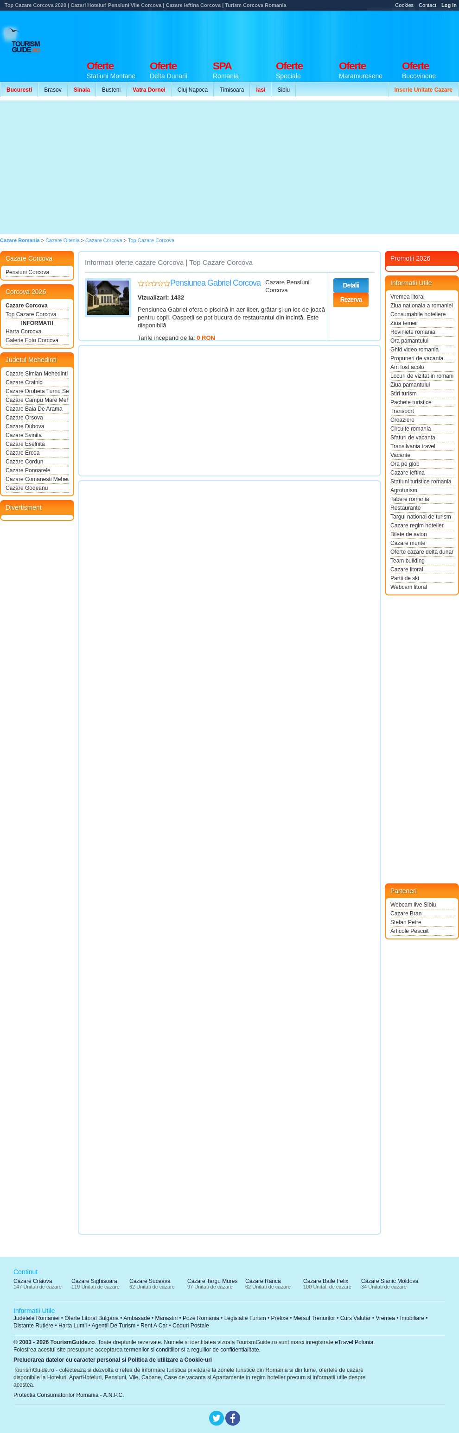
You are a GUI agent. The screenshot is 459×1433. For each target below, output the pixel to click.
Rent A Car (153, 1325)
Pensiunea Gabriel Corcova (215, 283)
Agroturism (403, 490)
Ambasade (136, 1318)
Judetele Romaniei (36, 1318)
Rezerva (351, 299)
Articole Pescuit (409, 931)
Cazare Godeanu (27, 488)
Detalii (351, 285)
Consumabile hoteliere (418, 314)
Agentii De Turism (114, 1325)
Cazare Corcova (27, 305)
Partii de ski (404, 578)
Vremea (385, 1318)
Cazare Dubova (25, 426)
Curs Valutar (355, 1318)
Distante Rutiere (33, 1325)
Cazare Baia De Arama (34, 409)
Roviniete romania (412, 332)
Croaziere (402, 420)
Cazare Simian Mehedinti (37, 373)
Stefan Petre (405, 922)
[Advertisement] (171, 167)
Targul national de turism (420, 516)
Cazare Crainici (25, 382)
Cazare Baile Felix (325, 1281)
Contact (427, 5)
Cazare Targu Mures (212, 1281)
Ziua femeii (404, 323)
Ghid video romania (414, 349)
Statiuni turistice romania (420, 481)
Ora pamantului (409, 341)
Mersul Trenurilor (314, 1318)
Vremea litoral (407, 297)
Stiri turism (403, 393)
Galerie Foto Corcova (32, 340)
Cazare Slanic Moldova (389, 1281)
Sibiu (283, 90)
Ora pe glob (405, 464)
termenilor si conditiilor (151, 1349)
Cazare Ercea (22, 453)
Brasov (52, 90)
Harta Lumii (72, 1325)
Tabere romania (409, 499)
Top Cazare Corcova (31, 314)
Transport (402, 411)
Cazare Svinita (24, 435)
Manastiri (166, 1318)
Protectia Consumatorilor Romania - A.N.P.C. (68, 1395)
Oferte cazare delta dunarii (421, 552)
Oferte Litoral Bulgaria (91, 1318)
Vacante (400, 455)
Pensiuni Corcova (27, 272)
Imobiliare (412, 1318)
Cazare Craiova (32, 1281)
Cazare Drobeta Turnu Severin (37, 391)
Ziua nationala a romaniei (421, 305)
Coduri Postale (190, 1325)
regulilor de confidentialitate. (226, 1349)
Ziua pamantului (410, 385)
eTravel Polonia (354, 1342)
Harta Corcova (23, 331)
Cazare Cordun (24, 461)
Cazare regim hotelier (417, 525)
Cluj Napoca (193, 90)
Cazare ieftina (407, 472)
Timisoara (232, 90)
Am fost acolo (407, 367)
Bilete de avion (408, 534)
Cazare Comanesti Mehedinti (37, 479)
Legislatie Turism (245, 1318)
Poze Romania (201, 1318)
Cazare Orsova (24, 417)
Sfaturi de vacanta (412, 437)
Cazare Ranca (263, 1281)
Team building (407, 560)
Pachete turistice (411, 402)
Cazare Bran (405, 913)
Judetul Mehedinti (31, 359)
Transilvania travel (412, 446)
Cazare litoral (406, 569)
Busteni (111, 90)
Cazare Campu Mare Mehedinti (37, 400)
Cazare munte (407, 543)
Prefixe (279, 1318)
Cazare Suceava (150, 1281)
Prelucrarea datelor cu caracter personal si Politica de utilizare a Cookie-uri (112, 1360)
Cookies (404, 5)
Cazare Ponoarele (28, 470)
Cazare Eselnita (25, 444)
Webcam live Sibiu (413, 904)
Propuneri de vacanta (416, 358)
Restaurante (405, 508)
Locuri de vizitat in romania (421, 376)
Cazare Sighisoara (94, 1281)
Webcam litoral (408, 587)
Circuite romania (410, 429)
